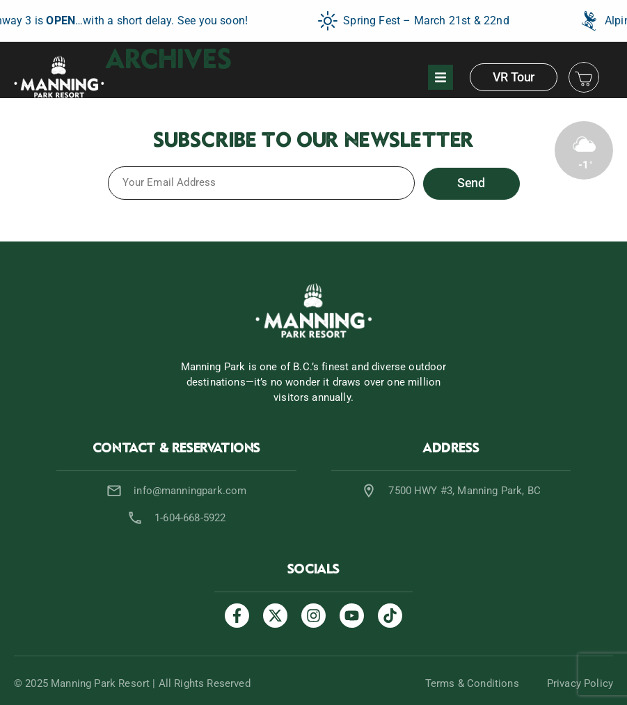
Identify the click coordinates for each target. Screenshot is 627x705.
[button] (440, 77)
